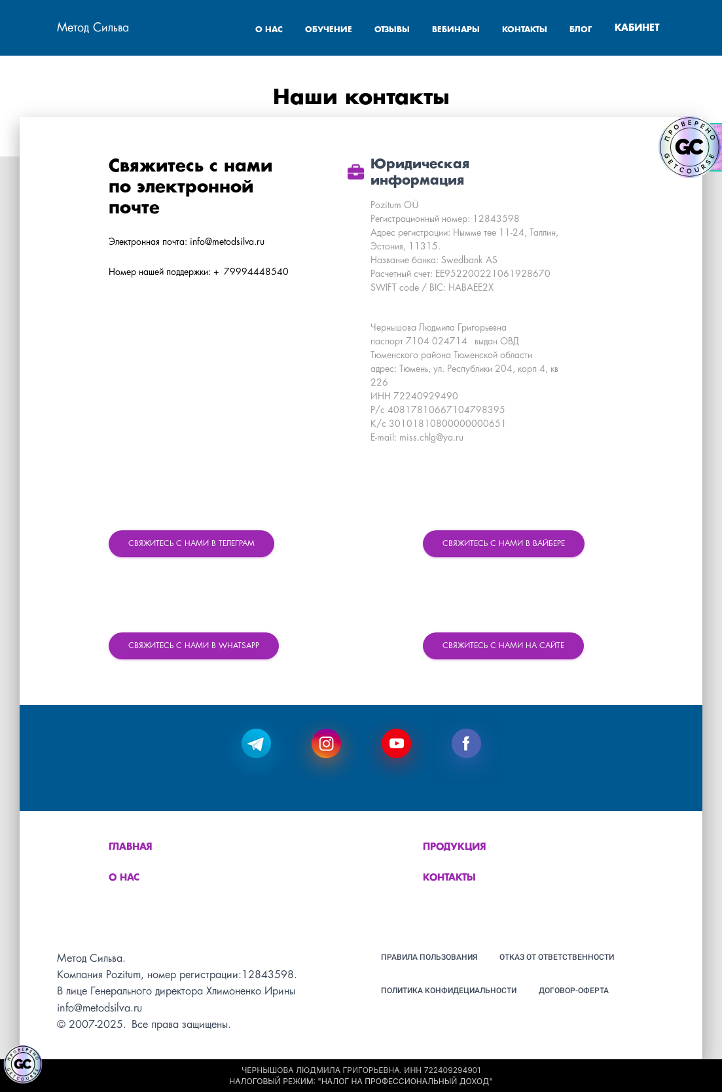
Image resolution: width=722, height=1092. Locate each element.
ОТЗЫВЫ (393, 30)
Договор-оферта (574, 990)
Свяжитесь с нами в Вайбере (503, 543)
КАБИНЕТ (637, 28)
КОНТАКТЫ (526, 30)
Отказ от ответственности (556, 957)
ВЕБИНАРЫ (457, 30)
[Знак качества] (23, 1064)
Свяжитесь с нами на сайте (503, 646)
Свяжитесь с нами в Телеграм (191, 543)
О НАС (270, 30)
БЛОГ (580, 30)
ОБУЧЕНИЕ (330, 30)
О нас (124, 878)
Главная (131, 847)
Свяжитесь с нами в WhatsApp (193, 646)
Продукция (454, 847)
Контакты (449, 878)
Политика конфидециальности (448, 990)
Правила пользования (429, 957)
